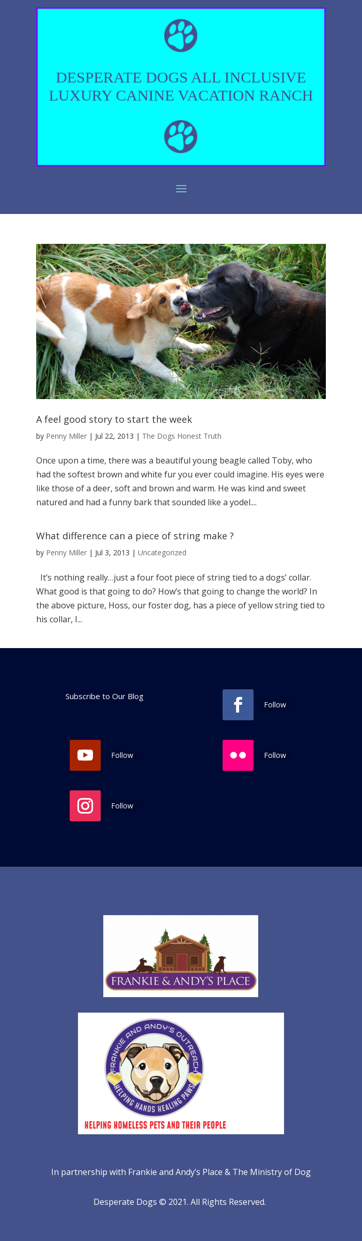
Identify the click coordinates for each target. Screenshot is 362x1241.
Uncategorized (162, 552)
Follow (275, 704)
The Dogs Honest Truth (182, 436)
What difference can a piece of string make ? (135, 536)
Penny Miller (66, 436)
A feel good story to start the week (114, 419)
